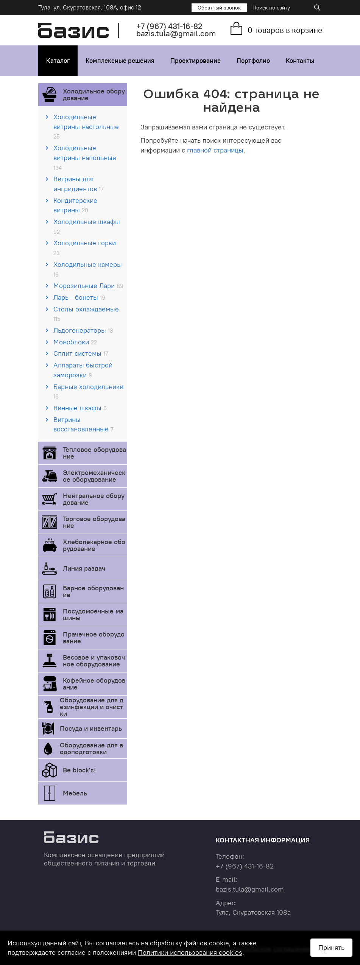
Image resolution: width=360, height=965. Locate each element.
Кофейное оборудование (94, 683)
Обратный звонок (219, 7)
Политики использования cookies (190, 952)
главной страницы (215, 150)
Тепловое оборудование (94, 453)
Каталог (58, 60)
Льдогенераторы (83, 330)
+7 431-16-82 (169, 26)
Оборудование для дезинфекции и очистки (91, 707)
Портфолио (253, 60)
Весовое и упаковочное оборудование (94, 660)
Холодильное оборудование (94, 94)
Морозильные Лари (88, 285)
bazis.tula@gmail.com (176, 33)
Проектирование (195, 60)
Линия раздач (84, 568)
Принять (331, 947)
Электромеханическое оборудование (94, 476)
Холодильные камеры (87, 269)
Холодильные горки (84, 247)
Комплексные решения (120, 60)
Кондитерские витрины (75, 205)
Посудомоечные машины (93, 614)
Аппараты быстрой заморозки (82, 370)
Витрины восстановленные (83, 424)
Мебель (75, 793)
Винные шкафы (80, 407)
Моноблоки (75, 342)
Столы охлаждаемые (86, 314)
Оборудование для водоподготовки (91, 748)
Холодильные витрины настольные (86, 126)
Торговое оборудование (94, 522)
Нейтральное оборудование (94, 499)
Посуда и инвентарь (91, 728)
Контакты (300, 60)
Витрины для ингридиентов (78, 183)
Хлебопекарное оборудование (94, 545)
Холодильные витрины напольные (84, 157)
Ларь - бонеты (79, 297)
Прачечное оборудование (94, 637)
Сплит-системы (80, 353)
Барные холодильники (88, 391)
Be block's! (79, 770)
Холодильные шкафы (86, 226)
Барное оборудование (93, 591)
